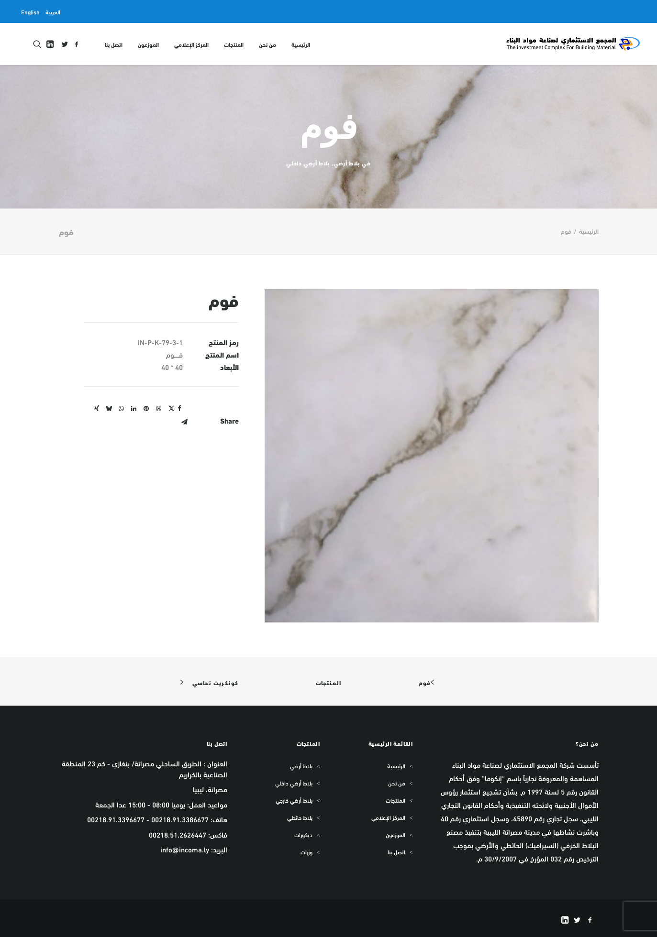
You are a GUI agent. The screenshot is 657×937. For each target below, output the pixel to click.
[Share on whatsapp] (121, 409)
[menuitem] (52, 11)
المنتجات (234, 44)
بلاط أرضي (347, 162)
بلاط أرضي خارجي (294, 800)
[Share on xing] (96, 409)
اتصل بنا (113, 44)
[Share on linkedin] (134, 409)
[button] (76, 44)
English (30, 11)
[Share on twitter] (171, 409)
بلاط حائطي (299, 817)
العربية (52, 11)
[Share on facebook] (179, 409)
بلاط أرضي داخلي (308, 162)
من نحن (267, 44)
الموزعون (148, 44)
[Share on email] (184, 422)
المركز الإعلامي (191, 44)
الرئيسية (300, 44)
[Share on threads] (159, 409)
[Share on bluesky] (109, 409)
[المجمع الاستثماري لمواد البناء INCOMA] (572, 44)
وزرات (306, 852)
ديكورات (303, 834)
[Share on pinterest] (146, 409)
